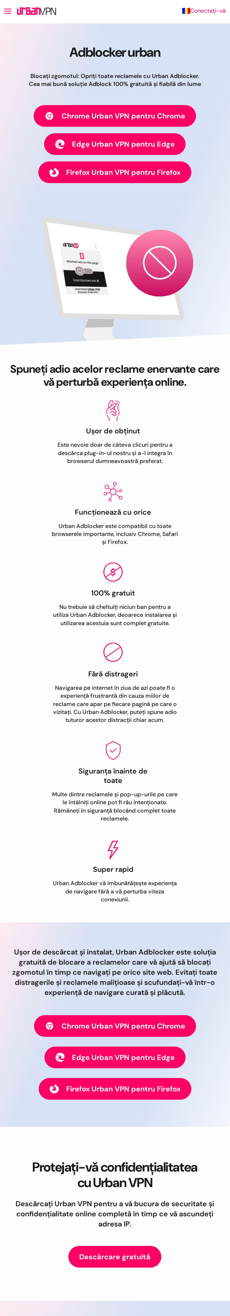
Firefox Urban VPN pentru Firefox (114, 172)
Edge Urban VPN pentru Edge (115, 144)
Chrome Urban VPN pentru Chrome (114, 116)
